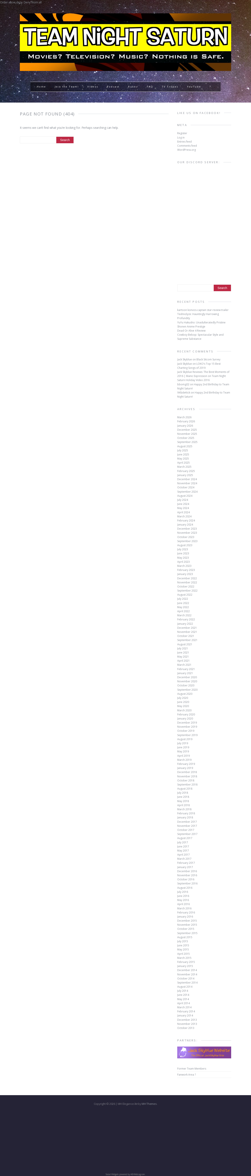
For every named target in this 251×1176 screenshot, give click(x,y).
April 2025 (183, 462)
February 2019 (186, 764)
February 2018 (186, 813)
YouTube (194, 86)
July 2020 (182, 698)
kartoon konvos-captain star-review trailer (203, 310)
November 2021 (187, 632)
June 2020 (183, 702)
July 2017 (182, 842)
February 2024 (186, 520)
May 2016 (183, 900)
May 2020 (183, 706)
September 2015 (187, 933)
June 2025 (183, 454)
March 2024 (184, 516)
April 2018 (183, 805)
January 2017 (185, 867)
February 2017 (186, 863)
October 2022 (185, 586)
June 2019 (183, 747)
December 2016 (187, 871)
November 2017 (187, 826)
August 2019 (184, 739)
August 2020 (184, 694)
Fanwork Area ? (186, 1074)
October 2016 (185, 879)
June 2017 (183, 846)
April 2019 (183, 756)
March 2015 (184, 958)
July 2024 (182, 500)
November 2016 (187, 875)
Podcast (113, 86)
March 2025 (184, 467)
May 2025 (183, 458)
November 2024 (187, 483)
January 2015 (185, 966)
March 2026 (184, 417)
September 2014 (187, 982)
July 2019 (182, 743)
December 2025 (187, 430)
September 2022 (187, 590)
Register (182, 133)
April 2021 (183, 661)
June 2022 (183, 603)
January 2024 (185, 524)
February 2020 (186, 714)
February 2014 (186, 1011)
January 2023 (185, 574)
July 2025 (182, 450)
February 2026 (186, 421)
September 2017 (187, 834)
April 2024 (183, 512)
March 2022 (184, 615)
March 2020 (184, 710)
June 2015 (183, 945)
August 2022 (184, 594)
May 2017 (183, 850)
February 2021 (186, 669)
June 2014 (183, 995)
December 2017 (187, 822)
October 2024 (185, 487)
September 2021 (187, 640)
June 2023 (183, 553)
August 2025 (184, 446)
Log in (181, 137)
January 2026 (185, 425)
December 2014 (187, 970)
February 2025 (186, 471)
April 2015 (183, 954)
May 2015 (183, 949)
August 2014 (184, 986)
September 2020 (187, 690)
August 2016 (184, 888)
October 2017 (185, 830)
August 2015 (184, 937)
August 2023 (184, 545)
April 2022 (183, 611)
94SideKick (183, 392)
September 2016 (187, 883)
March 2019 (184, 760)
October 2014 (185, 978)
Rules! (133, 86)
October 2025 (185, 438)
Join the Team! (67, 86)
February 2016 (186, 912)
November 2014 (187, 974)
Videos (92, 86)
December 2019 (187, 722)
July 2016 (182, 892)
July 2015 (182, 941)
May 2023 (183, 558)
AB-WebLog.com (137, 1174)
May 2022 (183, 607)
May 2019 (183, 751)
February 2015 (186, 962)
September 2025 (187, 442)
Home (41, 86)
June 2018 (183, 797)
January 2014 (185, 1015)
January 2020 (185, 718)
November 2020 (187, 681)
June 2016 (183, 896)
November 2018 (187, 776)
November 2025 (187, 434)
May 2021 (183, 656)
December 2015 (187, 920)
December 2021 (187, 628)
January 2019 (185, 768)
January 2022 (185, 624)
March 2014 (184, 1007)
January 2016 (185, 916)
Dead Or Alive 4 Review (191, 330)
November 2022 (187, 582)
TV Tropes (170, 86)
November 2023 (187, 533)
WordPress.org (186, 150)
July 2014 (182, 991)
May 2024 (183, 508)
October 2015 (185, 929)
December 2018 (187, 772)
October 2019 (185, 731)
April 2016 (183, 904)
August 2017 (184, 838)
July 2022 (182, 599)
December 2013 (187, 1020)
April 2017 (183, 854)
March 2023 (184, 566)
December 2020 (187, 677)
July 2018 (182, 793)
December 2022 (187, 578)
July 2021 (182, 648)
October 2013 (185, 1028)
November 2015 (187, 925)
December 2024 (187, 479)
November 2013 (187, 1024)
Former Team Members (191, 1068)
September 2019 (187, 735)
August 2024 (184, 496)
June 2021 (183, 652)
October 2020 (185, 685)
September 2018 (187, 784)
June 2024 (183, 504)
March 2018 (184, 809)
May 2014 (183, 999)
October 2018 (185, 780)
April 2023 (183, 562)
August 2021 (184, 644)
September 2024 (187, 491)
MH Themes (149, 1104)
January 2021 (185, 673)
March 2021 (184, 665)
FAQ (150, 86)
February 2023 (186, 570)
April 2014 (183, 1003)
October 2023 (185, 537)
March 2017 (184, 859)
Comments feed (187, 146)
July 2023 (182, 549)
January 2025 (185, 475)
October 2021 (185, 636)
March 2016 (184, 908)
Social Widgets (112, 1174)
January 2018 (185, 817)
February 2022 (186, 619)
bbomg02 (183, 384)
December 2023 (187, 528)
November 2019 (187, 727)
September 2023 (187, 541)
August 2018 (184, 788)
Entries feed (184, 141)
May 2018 (183, 801)
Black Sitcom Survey (208, 359)
